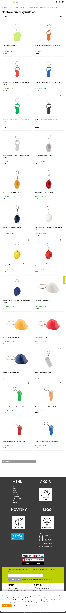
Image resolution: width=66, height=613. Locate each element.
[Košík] (64, 2)
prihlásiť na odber (14, 579)
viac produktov (6, 462)
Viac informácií (49, 602)
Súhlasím (7, 606)
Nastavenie (18, 606)
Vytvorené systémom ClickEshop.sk (33, 612)
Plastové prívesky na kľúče (47, 7)
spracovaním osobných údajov (40, 579)
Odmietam (30, 606)
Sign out (49, 579)
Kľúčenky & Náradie (20, 7)
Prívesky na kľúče (33, 7)
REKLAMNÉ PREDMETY (7, 7)
